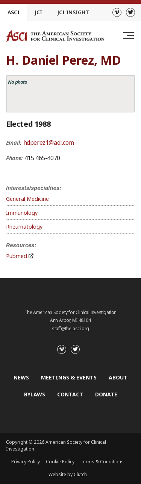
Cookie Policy (60, 461)
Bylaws (34, 394)
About (118, 377)
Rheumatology (24, 226)
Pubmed (16, 255)
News (21, 377)
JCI (38, 12)
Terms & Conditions (102, 461)
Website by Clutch (68, 474)
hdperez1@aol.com (48, 142)
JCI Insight (73, 12)
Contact (70, 394)
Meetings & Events (69, 377)
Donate (106, 394)
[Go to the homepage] (55, 36)
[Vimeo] (116, 12)
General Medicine (27, 198)
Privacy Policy (25, 461)
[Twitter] (130, 12)
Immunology (22, 212)
